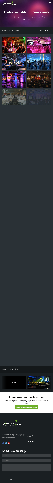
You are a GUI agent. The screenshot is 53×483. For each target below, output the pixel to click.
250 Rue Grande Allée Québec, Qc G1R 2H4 (32, 434)
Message (26, 467)
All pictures (47, 30)
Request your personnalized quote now (26, 407)
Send (49, 474)
